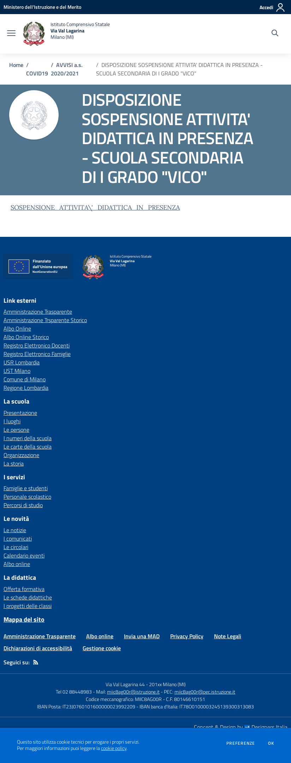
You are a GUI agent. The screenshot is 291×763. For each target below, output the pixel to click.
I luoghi (12, 421)
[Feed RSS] (35, 662)
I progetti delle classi (28, 606)
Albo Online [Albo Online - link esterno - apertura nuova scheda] (17, 328)
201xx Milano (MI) (167, 684)
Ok (271, 743)
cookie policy (113, 748)
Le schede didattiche (28, 597)
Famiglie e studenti (26, 488)
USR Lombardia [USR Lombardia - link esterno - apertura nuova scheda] (22, 362)
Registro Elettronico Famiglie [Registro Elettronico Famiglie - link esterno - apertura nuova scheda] (37, 354)
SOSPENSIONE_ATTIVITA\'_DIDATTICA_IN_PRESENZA (95, 207)
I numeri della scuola (28, 438)
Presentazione (20, 412)
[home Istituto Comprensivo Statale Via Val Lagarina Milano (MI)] (66, 34)
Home (16, 65)
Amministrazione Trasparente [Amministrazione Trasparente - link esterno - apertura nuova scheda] (38, 311)
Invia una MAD (142, 636)
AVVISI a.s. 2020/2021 (67, 69)
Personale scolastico (27, 496)
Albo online (17, 564)
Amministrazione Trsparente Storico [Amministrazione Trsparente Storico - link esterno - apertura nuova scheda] (45, 320)
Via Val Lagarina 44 (125, 684)
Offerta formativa (24, 589)
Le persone (16, 429)
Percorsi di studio (23, 505)
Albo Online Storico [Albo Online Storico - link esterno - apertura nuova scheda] (26, 337)
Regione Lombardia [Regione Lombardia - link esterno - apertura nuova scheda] (26, 387)
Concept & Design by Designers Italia (240, 727)
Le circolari (16, 547)
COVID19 (37, 73)
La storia (14, 463)
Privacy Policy (186, 636)
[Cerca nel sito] (274, 33)
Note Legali (227, 636)
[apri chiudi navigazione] (11, 34)
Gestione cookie (102, 648)
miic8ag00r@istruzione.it (133, 691)
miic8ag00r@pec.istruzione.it (204, 691)
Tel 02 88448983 (74, 691)
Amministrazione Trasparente (40, 636)
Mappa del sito (24, 619)
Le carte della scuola (28, 446)
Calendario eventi (24, 555)
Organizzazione (21, 455)
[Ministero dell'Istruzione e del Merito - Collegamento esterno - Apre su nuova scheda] (42, 7)
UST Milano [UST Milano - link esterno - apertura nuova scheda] (17, 371)
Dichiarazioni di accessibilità (38, 648)
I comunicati (18, 538)
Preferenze (240, 743)
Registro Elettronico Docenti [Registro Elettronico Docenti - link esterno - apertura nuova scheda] (37, 345)
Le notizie (15, 530)
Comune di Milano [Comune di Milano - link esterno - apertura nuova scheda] (25, 379)
